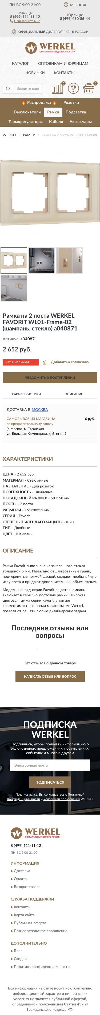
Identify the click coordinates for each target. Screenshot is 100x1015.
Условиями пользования (61, 799)
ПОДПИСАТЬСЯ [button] (50, 782)
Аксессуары (81, 122)
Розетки (71, 103)
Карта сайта (24, 915)
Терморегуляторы (26, 122)
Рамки (53, 112)
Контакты (64, 73)
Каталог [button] (20, 64)
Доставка (22, 871)
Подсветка (76, 112)
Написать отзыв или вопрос (50, 676)
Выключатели (27, 112)
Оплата (20, 879)
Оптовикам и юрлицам (63, 64)
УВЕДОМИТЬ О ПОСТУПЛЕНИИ (50, 377)
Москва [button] (40, 410)
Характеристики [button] (26, 394)
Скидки (20, 959)
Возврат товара (27, 887)
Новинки (35, 73)
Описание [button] (74, 394)
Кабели (56, 122)
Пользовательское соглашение (40, 931)
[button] (25, 20)
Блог (18, 951)
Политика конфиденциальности (42, 967)
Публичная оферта (30, 923)
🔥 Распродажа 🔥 (39, 103)
